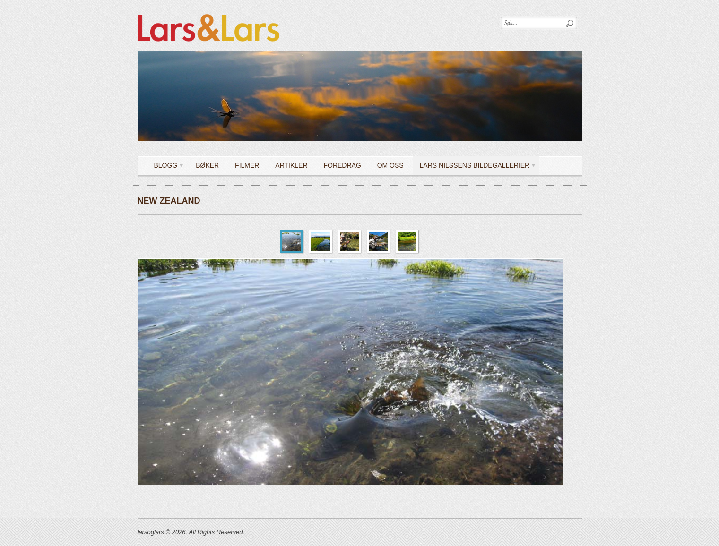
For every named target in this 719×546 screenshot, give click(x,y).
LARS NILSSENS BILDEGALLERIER (475, 167)
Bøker (207, 165)
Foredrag (342, 165)
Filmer (247, 165)
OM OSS (390, 165)
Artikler (291, 165)
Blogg (165, 167)
